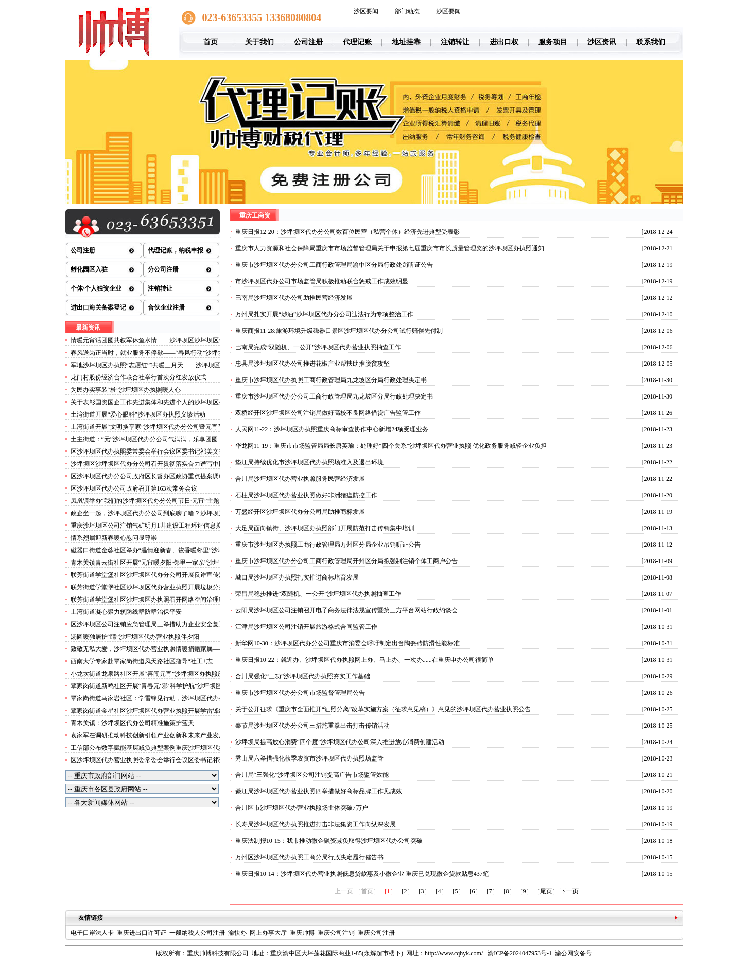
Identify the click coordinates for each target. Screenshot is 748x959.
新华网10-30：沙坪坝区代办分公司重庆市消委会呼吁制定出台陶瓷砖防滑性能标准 (347, 643)
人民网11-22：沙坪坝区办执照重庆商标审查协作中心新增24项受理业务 (332, 429)
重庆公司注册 (376, 932)
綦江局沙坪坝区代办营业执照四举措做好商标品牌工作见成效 (318, 791)
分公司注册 (163, 269)
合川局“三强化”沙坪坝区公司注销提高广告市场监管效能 (312, 775)
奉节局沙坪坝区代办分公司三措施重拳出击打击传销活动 (312, 725)
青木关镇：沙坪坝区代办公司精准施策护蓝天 (132, 723)
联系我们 (650, 42)
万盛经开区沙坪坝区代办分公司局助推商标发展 (300, 511)
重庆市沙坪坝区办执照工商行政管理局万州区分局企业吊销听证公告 (328, 544)
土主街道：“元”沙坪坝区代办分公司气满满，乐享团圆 (144, 439)
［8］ (507, 891)
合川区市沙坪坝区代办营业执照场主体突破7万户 (301, 807)
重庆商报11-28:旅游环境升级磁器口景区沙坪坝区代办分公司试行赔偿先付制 (339, 330)
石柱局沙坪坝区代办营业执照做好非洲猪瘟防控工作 (306, 495)
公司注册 (308, 42)
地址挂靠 (406, 42)
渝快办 (237, 932)
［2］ (405, 891)
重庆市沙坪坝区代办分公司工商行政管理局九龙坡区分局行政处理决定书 (334, 396)
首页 (210, 42)
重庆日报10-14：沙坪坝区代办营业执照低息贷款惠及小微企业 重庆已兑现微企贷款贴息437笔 (362, 873)
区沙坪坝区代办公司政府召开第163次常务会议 (134, 488)
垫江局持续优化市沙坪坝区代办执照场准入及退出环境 (309, 462)
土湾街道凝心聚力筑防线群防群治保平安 (126, 612)
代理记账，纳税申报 (175, 250)
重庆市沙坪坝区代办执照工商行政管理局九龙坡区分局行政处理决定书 (331, 380)
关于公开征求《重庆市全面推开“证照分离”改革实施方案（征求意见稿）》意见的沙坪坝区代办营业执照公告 (383, 709)
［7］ (490, 891)
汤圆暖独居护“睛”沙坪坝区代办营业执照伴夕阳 (135, 636)
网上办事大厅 (268, 932)
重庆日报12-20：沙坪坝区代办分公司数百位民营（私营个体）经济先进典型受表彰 (347, 232)
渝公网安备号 (573, 953)
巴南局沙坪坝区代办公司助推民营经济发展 (294, 297)
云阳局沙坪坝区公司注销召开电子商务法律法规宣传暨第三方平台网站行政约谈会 (346, 610)
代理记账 (357, 42)
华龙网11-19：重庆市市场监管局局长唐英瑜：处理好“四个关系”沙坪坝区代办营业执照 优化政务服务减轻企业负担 (391, 445)
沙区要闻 (366, 11)
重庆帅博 (302, 932)
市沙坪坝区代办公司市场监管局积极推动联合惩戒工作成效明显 (321, 281)
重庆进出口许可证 (141, 932)
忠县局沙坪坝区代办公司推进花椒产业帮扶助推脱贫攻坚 (312, 363)
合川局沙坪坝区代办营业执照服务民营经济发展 (300, 478)
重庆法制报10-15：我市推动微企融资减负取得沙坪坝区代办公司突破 (329, 840)
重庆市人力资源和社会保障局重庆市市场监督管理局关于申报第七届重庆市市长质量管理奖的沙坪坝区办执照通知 (389, 248)
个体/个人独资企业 (96, 288)
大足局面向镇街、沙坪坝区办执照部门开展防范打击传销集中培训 (324, 528)
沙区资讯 (601, 42)
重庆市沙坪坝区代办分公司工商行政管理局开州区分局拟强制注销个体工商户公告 (346, 561)
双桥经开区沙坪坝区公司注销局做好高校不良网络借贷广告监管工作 (328, 413)
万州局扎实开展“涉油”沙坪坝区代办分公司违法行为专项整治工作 (324, 314)
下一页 (569, 891)
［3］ (422, 891)
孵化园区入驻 (89, 269)
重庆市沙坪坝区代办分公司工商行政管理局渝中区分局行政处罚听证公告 (334, 264)
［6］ (473, 891)
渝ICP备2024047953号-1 (520, 953)
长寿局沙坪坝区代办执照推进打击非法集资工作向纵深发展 (315, 824)
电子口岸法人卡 (92, 932)
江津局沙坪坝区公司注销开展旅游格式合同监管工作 (306, 626)
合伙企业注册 (166, 307)
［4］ (439, 891)
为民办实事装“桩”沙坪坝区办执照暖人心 (126, 389)
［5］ (456, 891)
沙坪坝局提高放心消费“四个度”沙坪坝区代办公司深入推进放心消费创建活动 (340, 742)
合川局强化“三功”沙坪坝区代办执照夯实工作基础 (303, 676)
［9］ (524, 891)
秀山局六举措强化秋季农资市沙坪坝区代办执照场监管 (309, 758)
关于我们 (259, 42)
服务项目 (552, 42)
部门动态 (407, 11)
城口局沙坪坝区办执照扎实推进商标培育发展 (297, 577)
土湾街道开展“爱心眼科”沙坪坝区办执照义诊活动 (138, 414)
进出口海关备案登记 (98, 307)
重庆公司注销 (336, 932)
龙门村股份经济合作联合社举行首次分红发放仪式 (138, 377)
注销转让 (455, 42)
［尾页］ (546, 891)
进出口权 (504, 42)
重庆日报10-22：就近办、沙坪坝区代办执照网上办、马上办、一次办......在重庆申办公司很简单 (364, 659)
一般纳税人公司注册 (197, 932)
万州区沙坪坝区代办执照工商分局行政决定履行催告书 (309, 857)
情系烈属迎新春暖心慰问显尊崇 (114, 537)
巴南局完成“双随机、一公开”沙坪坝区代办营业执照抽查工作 (318, 347)
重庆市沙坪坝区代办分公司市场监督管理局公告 (300, 692)
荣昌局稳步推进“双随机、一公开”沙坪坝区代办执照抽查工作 (318, 594)
